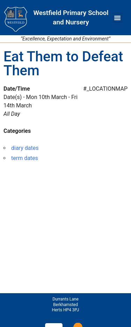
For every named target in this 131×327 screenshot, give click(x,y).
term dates (24, 158)
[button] (117, 18)
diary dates (24, 148)
